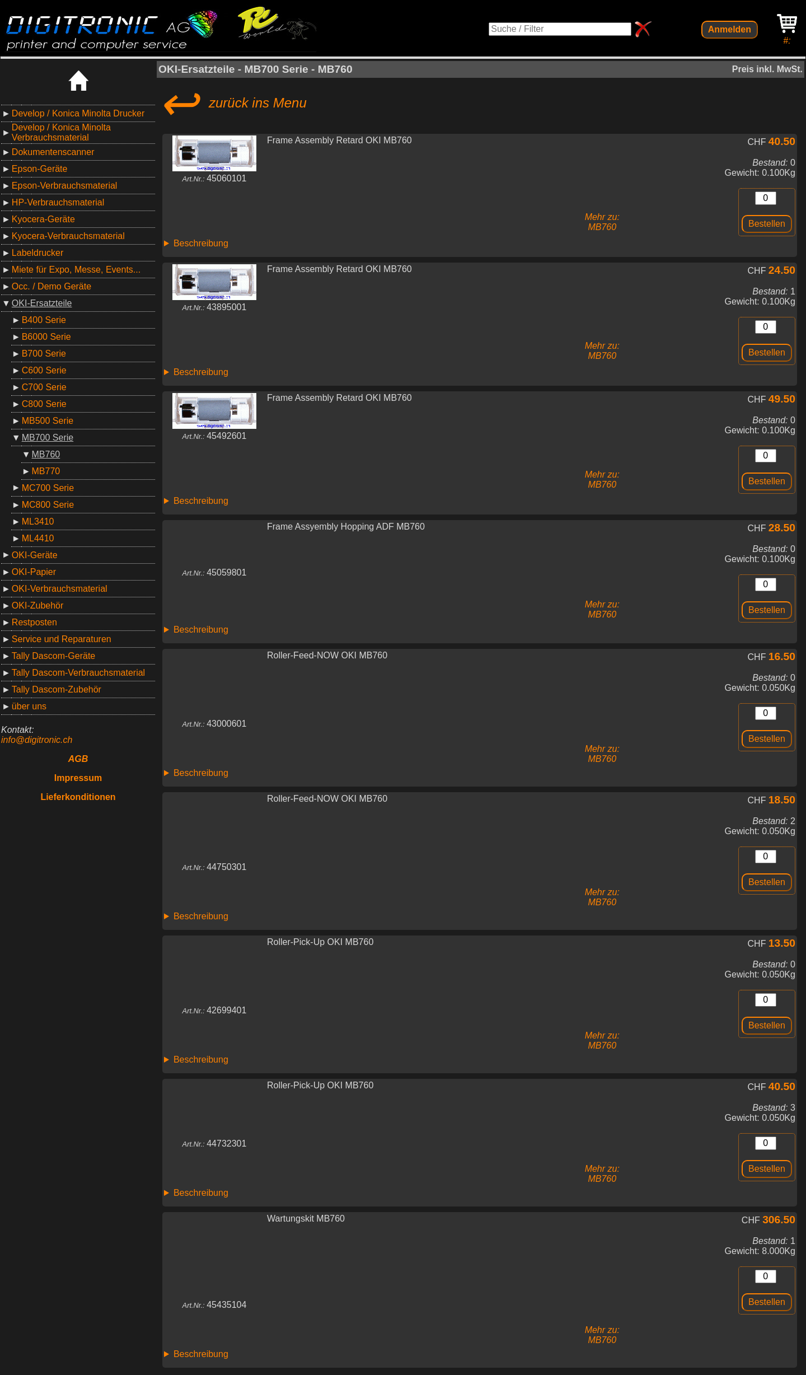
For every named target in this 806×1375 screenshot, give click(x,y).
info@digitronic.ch (36, 740)
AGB (78, 759)
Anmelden (729, 29)
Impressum (78, 778)
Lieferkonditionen (77, 797)
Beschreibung (201, 243)
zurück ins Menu (232, 103)
